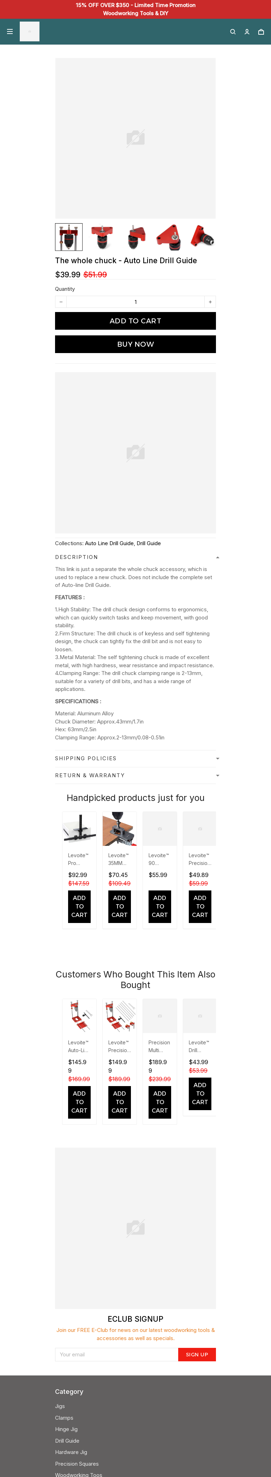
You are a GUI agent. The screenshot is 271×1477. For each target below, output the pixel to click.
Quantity (65, 288)
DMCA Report (99, 1444)
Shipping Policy (73, 1193)
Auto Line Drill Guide (109, 543)
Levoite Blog (70, 1227)
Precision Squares (77, 1135)
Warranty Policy (74, 1308)
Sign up (197, 991)
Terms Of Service (76, 1216)
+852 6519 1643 (74, 1320)
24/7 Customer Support (83, 1331)
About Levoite (72, 1239)
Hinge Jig (66, 1100)
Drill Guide (149, 543)
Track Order (69, 1297)
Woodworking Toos (78, 1146)
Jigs (60, 1077)
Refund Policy (72, 1204)
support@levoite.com (81, 1343)
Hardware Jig (71, 1123)
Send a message (75, 1354)
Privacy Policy (72, 1181)
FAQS (61, 1285)
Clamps (64, 1089)
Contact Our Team (77, 1250)
